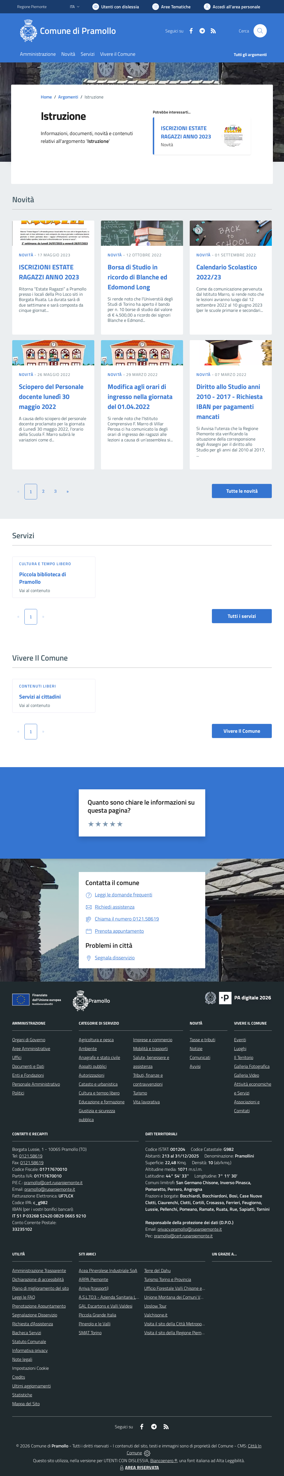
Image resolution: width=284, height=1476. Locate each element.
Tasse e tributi (202, 1039)
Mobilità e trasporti (150, 1048)
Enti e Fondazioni (28, 1075)
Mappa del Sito (26, 1403)
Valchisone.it (156, 1314)
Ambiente (88, 1048)
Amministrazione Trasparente (39, 1270)
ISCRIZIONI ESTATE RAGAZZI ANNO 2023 (186, 132)
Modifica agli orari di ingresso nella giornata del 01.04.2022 (140, 396)
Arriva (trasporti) (93, 1288)
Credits (18, 1377)
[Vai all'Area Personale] (232, 6)
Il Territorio (243, 1057)
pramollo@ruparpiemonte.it (49, 1189)
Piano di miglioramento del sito (40, 1288)
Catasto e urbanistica (98, 1084)
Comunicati (200, 1057)
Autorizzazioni (91, 1075)
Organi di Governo (28, 1039)
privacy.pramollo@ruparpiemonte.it (190, 1229)
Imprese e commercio (152, 1039)
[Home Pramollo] (70, 30)
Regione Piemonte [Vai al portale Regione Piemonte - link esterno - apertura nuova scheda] (32, 6)
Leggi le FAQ (23, 1297)
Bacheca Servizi (26, 1332)
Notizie (196, 1048)
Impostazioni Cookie (30, 1368)
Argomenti (68, 96)
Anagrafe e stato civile (99, 1057)
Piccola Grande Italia (97, 1314)
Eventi (240, 1039)
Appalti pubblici (92, 1066)
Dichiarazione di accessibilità (38, 1279)
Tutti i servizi (242, 616)
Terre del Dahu (157, 1270)
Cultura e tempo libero (45, 564)
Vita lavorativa (146, 1101)
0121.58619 (30, 1156)
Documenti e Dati (28, 1066)
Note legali (22, 1359)
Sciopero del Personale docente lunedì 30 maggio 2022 (51, 396)
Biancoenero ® (163, 1460)
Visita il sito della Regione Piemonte (177, 1332)
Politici (18, 1093)
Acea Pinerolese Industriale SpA (108, 1270)
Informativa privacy (30, 1350)
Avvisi (195, 1066)
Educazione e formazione (102, 1101)
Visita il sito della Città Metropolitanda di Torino (187, 1323)
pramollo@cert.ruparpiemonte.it (53, 1182)
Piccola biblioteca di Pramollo (42, 578)
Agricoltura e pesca (96, 1039)
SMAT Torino (90, 1332)
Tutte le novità (242, 491)
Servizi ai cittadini (40, 696)
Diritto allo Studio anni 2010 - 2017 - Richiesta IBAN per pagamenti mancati (229, 401)
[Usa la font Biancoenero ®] (116, 6)
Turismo (140, 1093)
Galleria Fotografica (252, 1066)
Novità (26, 255)
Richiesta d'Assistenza (32, 1323)
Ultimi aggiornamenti (31, 1386)
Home (46, 96)
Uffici (16, 1057)
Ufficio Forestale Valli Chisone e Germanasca (185, 1288)
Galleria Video (246, 1075)
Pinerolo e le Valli (94, 1323)
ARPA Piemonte (93, 1279)
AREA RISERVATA (138, 1467)
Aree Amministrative (31, 1048)
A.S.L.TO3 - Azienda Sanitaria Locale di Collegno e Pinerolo (132, 1297)
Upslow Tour (155, 1306)
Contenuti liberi (37, 686)
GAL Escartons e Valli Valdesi (105, 1306)
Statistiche (22, 1394)
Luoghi (240, 1048)
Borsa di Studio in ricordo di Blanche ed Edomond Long (137, 277)
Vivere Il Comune (242, 731)
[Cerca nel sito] (260, 30)
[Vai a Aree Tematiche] (171, 6)
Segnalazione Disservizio (34, 1314)
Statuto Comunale (29, 1341)
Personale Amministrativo (36, 1084)
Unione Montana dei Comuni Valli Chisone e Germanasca (196, 1297)
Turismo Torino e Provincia (167, 1279)
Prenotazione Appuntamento (39, 1306)
